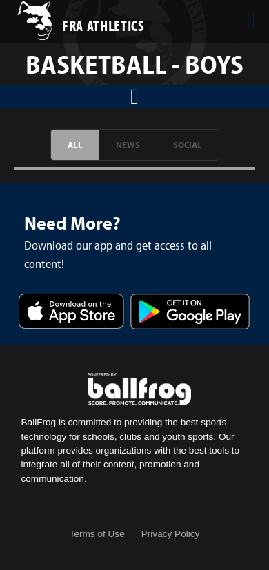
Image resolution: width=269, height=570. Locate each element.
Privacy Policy (170, 534)
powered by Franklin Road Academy (139, 389)
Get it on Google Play (190, 313)
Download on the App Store (71, 313)
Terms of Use (97, 534)
